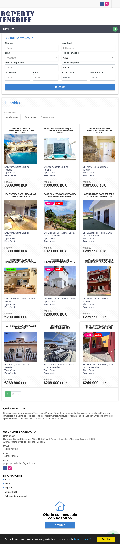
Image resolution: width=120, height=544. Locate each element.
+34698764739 (10, 449)
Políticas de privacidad (16, 496)
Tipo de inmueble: (71, 53)
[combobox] (31, 48)
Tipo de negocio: (70, 63)
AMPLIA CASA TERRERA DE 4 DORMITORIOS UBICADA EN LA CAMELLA (99, 262)
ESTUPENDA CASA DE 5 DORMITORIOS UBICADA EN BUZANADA (21, 130)
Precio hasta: (97, 72)
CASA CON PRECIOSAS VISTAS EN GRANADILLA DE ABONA (60, 195)
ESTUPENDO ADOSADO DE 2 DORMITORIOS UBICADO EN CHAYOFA (99, 130)
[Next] (18, 394)
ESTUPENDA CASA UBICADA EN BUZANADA (21, 327)
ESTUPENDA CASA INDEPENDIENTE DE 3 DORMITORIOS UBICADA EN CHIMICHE (60, 329)
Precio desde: (69, 72)
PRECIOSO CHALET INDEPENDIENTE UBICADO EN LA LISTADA (59, 262)
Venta (7, 483)
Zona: (8, 53)
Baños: (37, 72)
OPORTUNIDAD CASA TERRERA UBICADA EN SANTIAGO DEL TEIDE (99, 196)
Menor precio (29, 117)
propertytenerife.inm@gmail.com (19, 463)
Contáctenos (11, 492)
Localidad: (67, 43)
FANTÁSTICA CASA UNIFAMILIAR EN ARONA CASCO (20, 195)
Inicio (7, 479)
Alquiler (8, 487)
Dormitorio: (11, 72)
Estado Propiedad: (14, 63)
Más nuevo (12, 117)
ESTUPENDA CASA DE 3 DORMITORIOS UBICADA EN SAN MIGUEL (20, 262)
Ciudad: (9, 43)
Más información (83, 539)
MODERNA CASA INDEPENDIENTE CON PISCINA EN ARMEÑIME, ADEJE (60, 130)
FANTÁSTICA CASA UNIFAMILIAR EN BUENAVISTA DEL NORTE (99, 327)
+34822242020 (10, 456)
